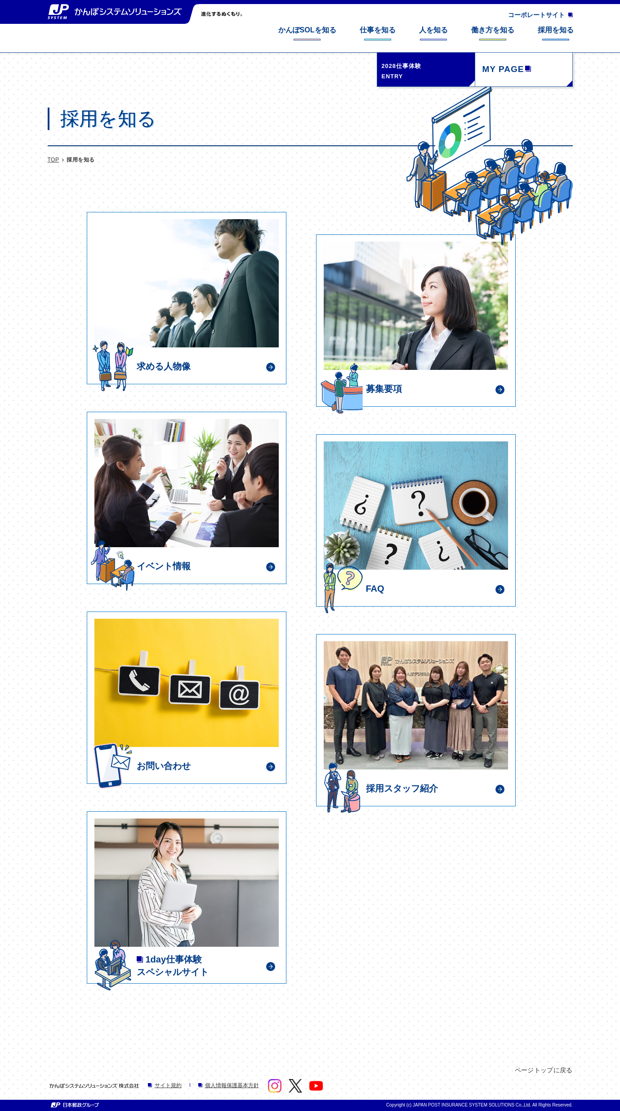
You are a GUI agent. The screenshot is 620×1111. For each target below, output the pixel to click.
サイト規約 (165, 1085)
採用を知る (81, 160)
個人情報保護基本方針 (228, 1085)
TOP (53, 160)
